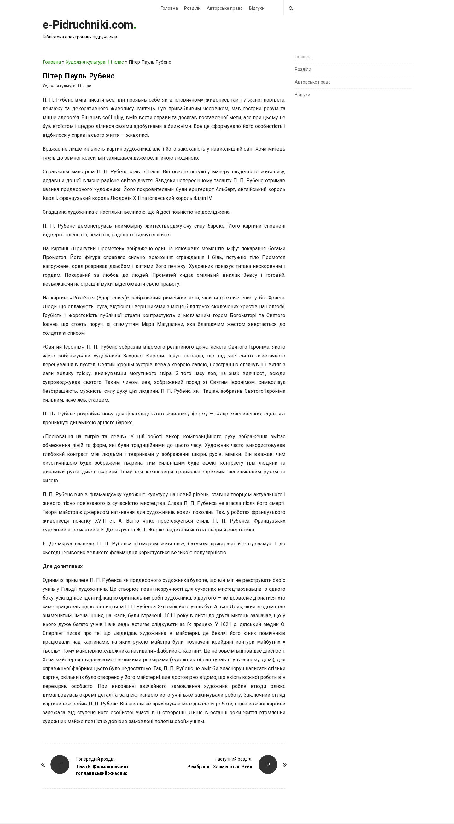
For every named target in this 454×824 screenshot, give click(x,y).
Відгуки (257, 8)
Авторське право (225, 8)
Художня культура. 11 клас (95, 62)
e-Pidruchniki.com (88, 25)
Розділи (192, 8)
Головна (169, 8)
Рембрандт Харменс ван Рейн (219, 766)
